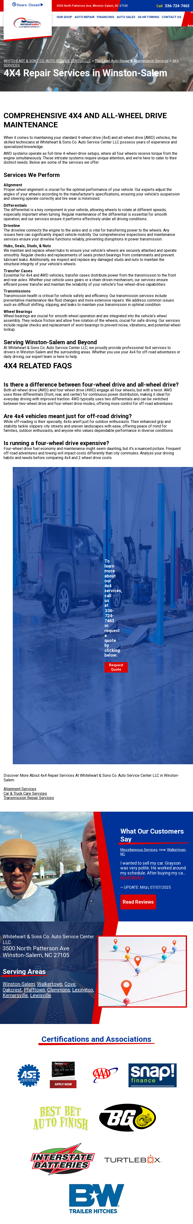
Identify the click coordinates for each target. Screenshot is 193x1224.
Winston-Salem (19, 984)
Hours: (27, 5)
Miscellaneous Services (138, 850)
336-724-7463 (177, 6)
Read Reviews (138, 902)
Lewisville (40, 995)
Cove (70, 984)
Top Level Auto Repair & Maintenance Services (131, 61)
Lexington (82, 990)
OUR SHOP (64, 17)
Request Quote (116, 667)
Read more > (132, 878)
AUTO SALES (126, 17)
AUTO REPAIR (84, 17)
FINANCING (105, 17)
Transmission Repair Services (29, 798)
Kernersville (15, 995)
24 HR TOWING (148, 17)
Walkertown (49, 984)
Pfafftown (34, 990)
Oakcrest (12, 990)
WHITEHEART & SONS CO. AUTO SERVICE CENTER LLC (47, 61)
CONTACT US (171, 17)
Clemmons (58, 990)
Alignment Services (20, 789)
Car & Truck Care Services (25, 793)
